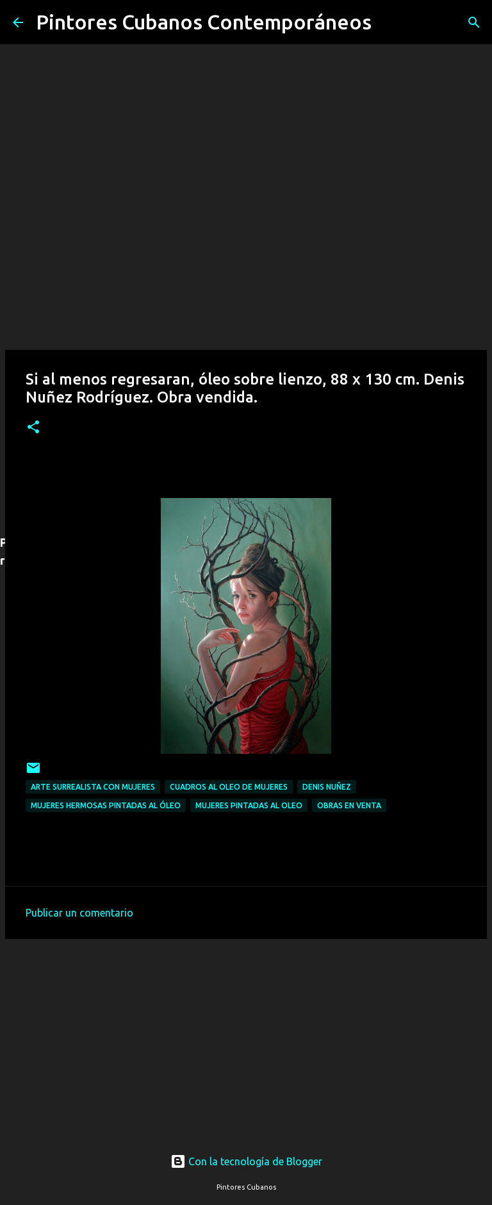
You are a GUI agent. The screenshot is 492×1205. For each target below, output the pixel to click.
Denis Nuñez (326, 787)
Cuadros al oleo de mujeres (229, 787)
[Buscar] (389, 22)
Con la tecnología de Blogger (246, 1161)
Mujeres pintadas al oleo (248, 805)
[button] (33, 427)
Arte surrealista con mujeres (93, 787)
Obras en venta (349, 805)
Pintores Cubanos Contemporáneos (204, 21)
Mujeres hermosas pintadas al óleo (106, 805)
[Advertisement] (246, 1034)
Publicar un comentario (79, 912)
